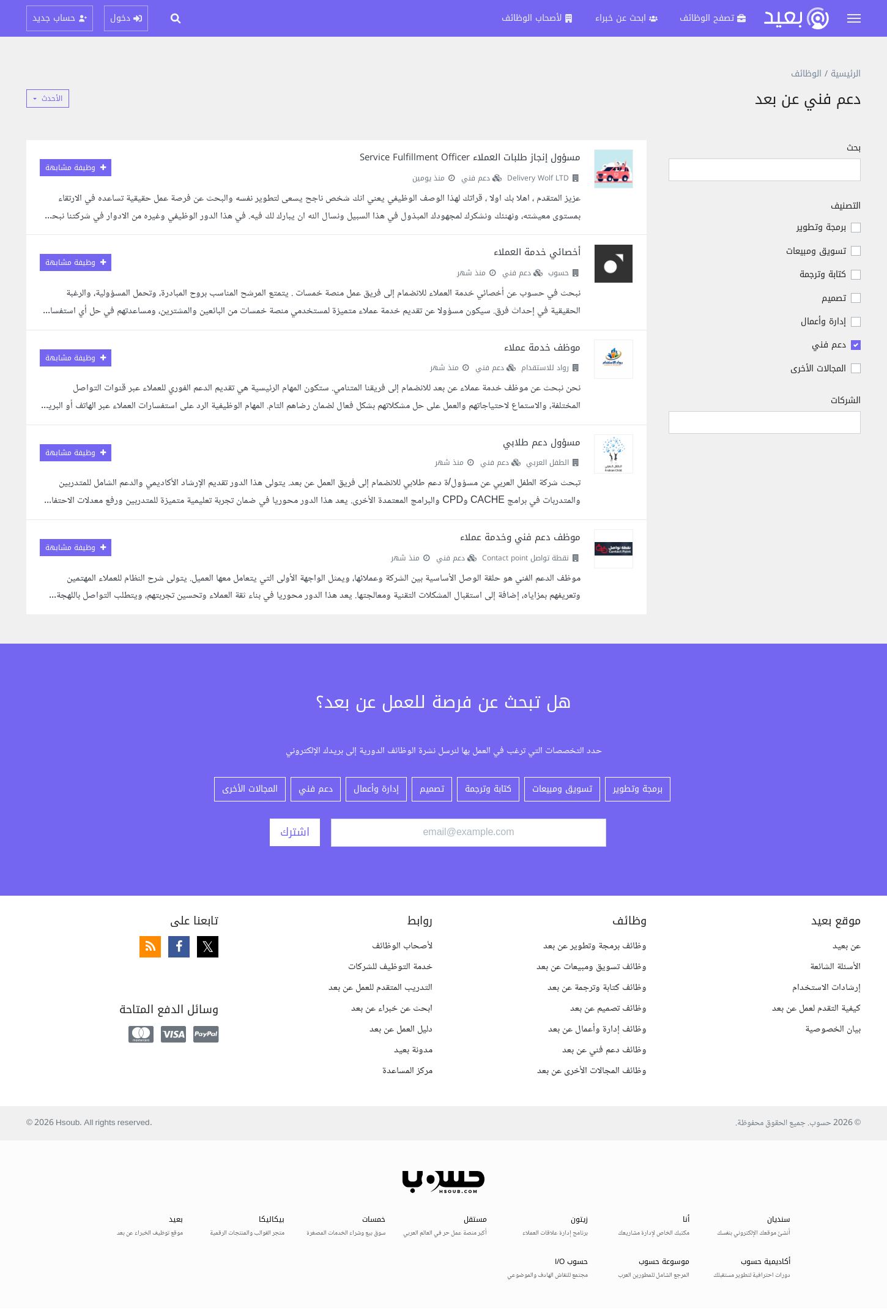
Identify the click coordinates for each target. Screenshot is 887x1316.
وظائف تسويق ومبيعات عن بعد (591, 967)
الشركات (846, 400)
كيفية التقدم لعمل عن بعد (816, 1008)
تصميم (834, 298)
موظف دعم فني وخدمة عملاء (520, 537)
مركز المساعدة (407, 1071)
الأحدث (52, 98)
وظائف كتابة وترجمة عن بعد (597, 988)
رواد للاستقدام (545, 367)
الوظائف (806, 73)
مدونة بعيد (413, 1050)
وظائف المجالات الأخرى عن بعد (592, 1071)
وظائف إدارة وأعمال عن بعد (597, 1029)
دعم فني (829, 344)
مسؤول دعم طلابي (542, 442)
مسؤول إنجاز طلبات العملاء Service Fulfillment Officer (470, 157)
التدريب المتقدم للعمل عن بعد (380, 988)
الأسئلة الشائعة (835, 967)
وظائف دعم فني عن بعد (604, 1050)
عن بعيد (847, 946)
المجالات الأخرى (818, 368)
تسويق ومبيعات (816, 251)
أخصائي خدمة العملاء (537, 252)
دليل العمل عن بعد (400, 1029)
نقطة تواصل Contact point (525, 558)
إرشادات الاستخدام (826, 988)
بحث (854, 149)
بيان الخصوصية (833, 1029)
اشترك (295, 832)
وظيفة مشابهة (75, 167)
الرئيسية (846, 73)
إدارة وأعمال (823, 321)
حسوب (558, 273)
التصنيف (846, 206)
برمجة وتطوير (821, 227)
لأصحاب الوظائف (402, 946)
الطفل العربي (547, 462)
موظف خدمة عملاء (542, 347)
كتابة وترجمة (823, 274)
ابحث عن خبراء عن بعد (391, 1008)
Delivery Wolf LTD (538, 178)
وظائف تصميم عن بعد (608, 1008)
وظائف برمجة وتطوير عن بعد (595, 946)
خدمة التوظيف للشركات (390, 967)
